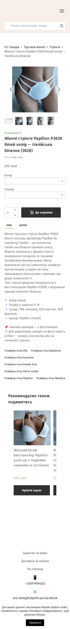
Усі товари (11, 47)
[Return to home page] (23, 11)
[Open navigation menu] (62, 11)
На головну (35, 569)
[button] (62, 26)
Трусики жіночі (34, 47)
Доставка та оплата (35, 561)
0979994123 (37, 583)
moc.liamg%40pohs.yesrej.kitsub (35, 598)
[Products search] (35, 26)
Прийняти (35, 622)
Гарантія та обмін (35, 553)
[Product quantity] (10, 212)
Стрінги (54, 47)
